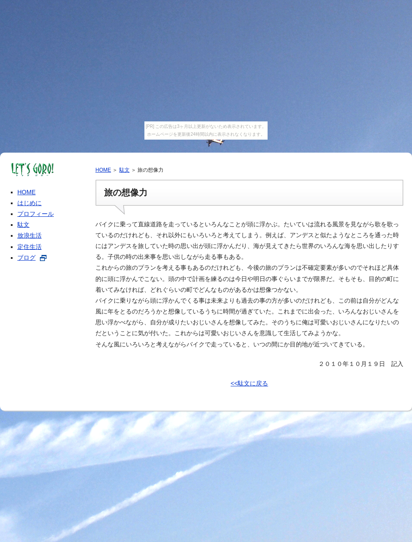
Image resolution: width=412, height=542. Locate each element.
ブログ (26, 257)
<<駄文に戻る (249, 383)
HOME (103, 170)
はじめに (29, 202)
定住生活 (29, 246)
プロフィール (35, 213)
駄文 (124, 170)
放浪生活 (29, 235)
